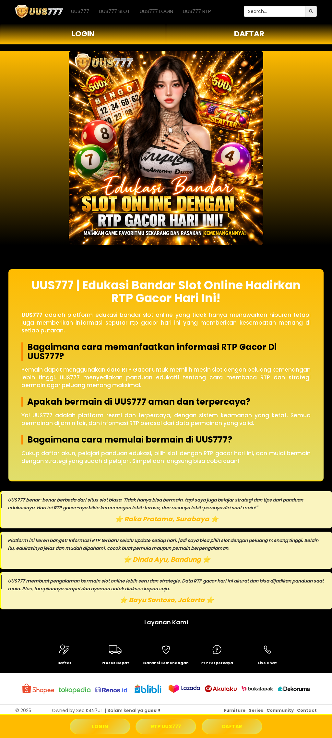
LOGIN (83, 34)
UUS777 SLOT (114, 11)
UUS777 (80, 11)
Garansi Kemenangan (166, 662)
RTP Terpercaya (216, 662)
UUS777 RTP (197, 11)
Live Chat (267, 662)
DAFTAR (249, 34)
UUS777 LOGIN (156, 11)
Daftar (64, 662)
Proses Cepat (115, 662)
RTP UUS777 (166, 726)
